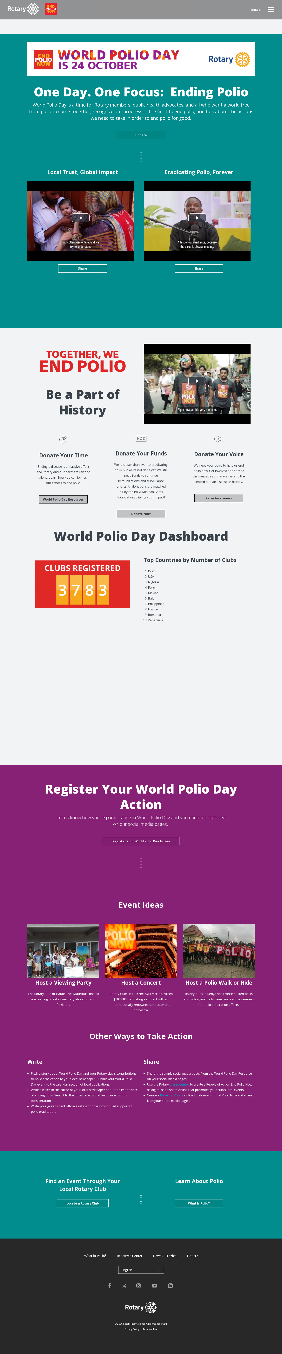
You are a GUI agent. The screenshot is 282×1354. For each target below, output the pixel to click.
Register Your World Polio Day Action (141, 840)
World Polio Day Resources (63, 499)
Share (82, 268)
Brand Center (179, 1084)
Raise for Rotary (172, 1095)
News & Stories (165, 1255)
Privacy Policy (131, 1328)
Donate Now (141, 513)
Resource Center (130, 1255)
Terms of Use (150, 1328)
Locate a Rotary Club (82, 1203)
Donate (255, 10)
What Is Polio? (199, 1203)
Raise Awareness (219, 498)
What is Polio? (95, 1255)
